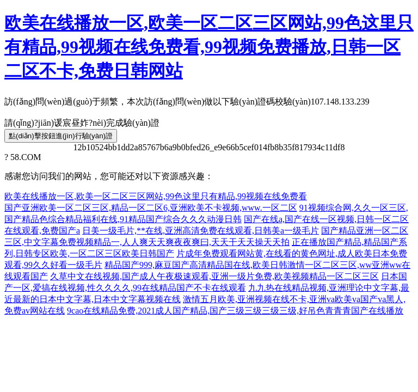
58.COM (25, 157)
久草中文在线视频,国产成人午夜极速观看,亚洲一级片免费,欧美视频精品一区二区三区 (214, 276)
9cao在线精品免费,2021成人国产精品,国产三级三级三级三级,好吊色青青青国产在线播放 (235, 310)
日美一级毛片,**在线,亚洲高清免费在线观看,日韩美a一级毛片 (200, 230)
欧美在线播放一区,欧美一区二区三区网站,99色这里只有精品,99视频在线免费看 (155, 196)
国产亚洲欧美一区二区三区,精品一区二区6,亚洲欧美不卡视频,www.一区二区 (150, 207)
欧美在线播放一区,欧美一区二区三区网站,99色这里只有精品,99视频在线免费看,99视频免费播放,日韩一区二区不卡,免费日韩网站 (209, 47)
